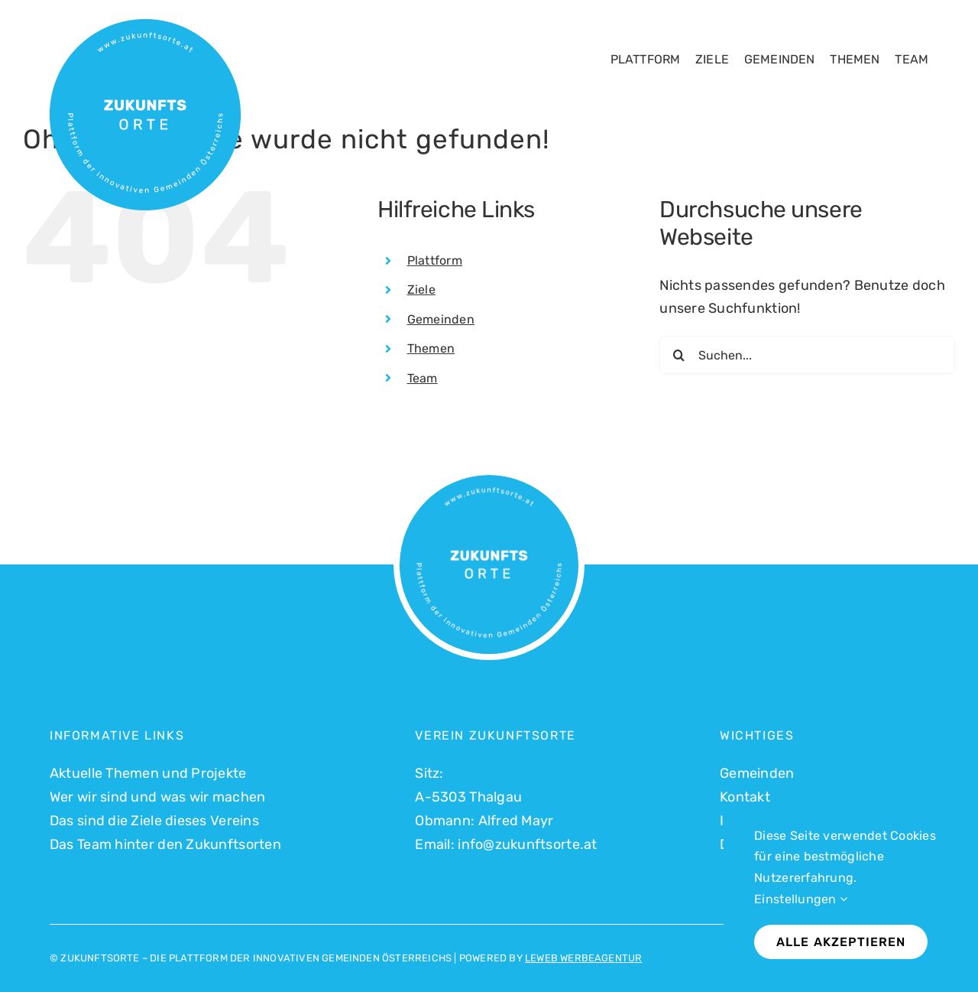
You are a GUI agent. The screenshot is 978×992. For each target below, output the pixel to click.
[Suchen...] (807, 355)
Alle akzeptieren (840, 942)
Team (422, 378)
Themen (431, 348)
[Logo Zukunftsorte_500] (145, 26)
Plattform (434, 260)
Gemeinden (440, 319)
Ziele (421, 289)
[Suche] (678, 355)
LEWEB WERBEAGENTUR (584, 958)
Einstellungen (800, 899)
